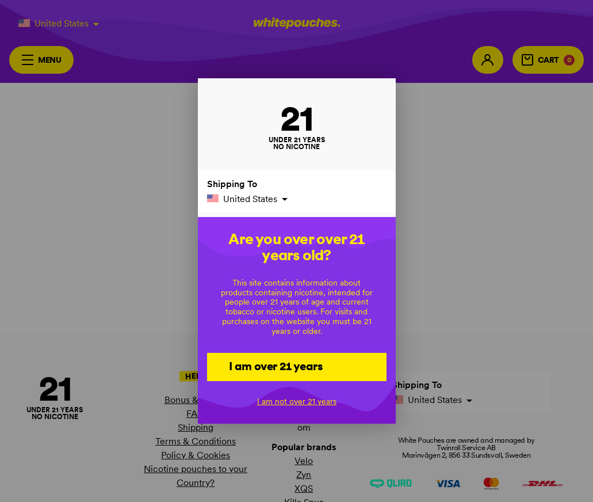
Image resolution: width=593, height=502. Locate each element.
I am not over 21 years (296, 401)
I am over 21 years (276, 366)
